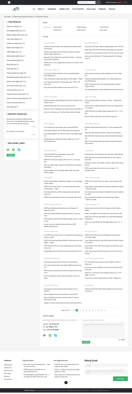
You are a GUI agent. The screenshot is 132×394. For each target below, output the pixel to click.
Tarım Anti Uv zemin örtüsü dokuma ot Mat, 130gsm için (103, 278)
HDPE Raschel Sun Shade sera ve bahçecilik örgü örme (34, 370)
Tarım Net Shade (13, 39)
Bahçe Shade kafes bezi (15, 35)
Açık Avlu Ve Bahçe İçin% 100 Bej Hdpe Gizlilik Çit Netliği (62, 112)
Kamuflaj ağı (11, 107)
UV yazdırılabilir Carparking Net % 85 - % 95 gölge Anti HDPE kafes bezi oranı (37, 376)
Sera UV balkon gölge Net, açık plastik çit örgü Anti (101, 116)
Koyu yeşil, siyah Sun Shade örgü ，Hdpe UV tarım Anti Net (37, 365)
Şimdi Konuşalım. (111, 2)
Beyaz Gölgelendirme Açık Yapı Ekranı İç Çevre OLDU (61, 294)
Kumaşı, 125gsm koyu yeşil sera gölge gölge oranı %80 (67, 370)
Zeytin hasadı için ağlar (15, 73)
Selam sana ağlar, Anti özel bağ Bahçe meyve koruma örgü (103, 213)
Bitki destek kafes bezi (15, 56)
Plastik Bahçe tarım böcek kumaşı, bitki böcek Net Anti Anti (63, 251)
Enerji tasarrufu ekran (14, 103)
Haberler (102, 9)
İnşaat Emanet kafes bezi (16, 94)
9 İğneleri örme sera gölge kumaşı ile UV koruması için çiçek (104, 53)
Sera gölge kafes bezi (14, 31)
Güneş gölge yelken (14, 60)
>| (105, 310)
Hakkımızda (52, 9)
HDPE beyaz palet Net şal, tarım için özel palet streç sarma (62, 197)
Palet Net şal (11, 69)
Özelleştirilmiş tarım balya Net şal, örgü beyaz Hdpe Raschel (104, 154)
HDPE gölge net (12, 52)
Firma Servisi (104, 27)
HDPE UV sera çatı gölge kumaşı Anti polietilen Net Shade (67, 365)
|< (70, 310)
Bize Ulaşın (91, 9)
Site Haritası (8, 379)
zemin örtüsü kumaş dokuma (17, 98)
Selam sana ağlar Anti (15, 81)
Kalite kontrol (78, 9)
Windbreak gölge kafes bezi (17, 77)
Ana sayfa (7, 16)
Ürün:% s (41, 9)
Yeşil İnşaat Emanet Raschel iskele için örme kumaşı (61, 262)
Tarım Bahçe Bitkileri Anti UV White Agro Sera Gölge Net (62, 130)
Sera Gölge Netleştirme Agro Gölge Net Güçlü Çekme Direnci (104, 89)
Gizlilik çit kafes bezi (14, 43)
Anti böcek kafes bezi (14, 86)
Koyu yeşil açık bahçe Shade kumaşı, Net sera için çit (61, 87)
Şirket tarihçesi (81, 27)
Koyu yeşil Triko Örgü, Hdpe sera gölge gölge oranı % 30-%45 (104, 46)
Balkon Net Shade (13, 48)
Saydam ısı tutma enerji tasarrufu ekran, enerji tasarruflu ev (63, 303)
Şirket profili (57, 27)
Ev (34, 9)
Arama (98, 2)
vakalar (112, 9)
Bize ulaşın (103, 30)
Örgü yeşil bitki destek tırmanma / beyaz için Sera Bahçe (103, 133)
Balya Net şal (11, 65)
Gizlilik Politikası (29, 390)
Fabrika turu (64, 9)
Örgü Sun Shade (12, 26)
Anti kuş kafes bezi (14, 90)
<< (73, 310)
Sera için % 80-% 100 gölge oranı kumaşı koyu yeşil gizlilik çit (63, 109)
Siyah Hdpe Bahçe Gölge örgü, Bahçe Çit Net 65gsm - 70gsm (63, 79)
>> (102, 310)
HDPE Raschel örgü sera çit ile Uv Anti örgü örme (59, 106)
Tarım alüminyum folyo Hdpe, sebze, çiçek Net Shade (61, 127)
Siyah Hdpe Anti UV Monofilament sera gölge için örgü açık (104, 50)
